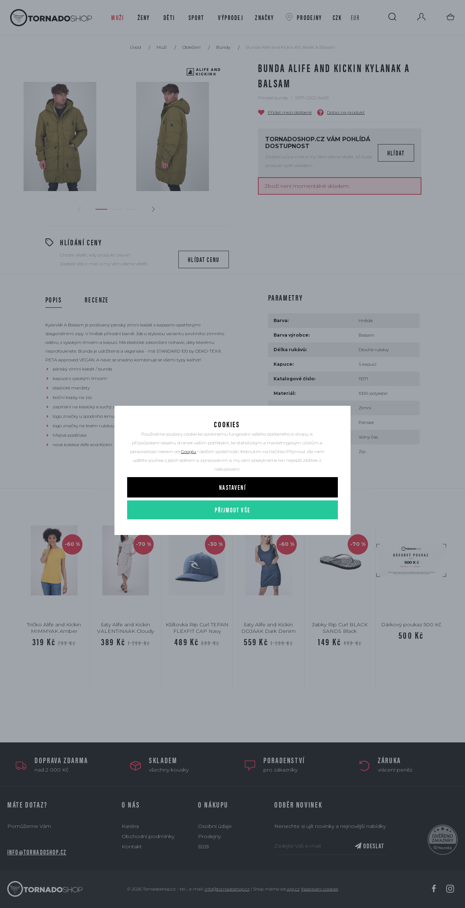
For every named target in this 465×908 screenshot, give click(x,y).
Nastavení (232, 498)
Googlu (188, 462)
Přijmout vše (232, 520)
